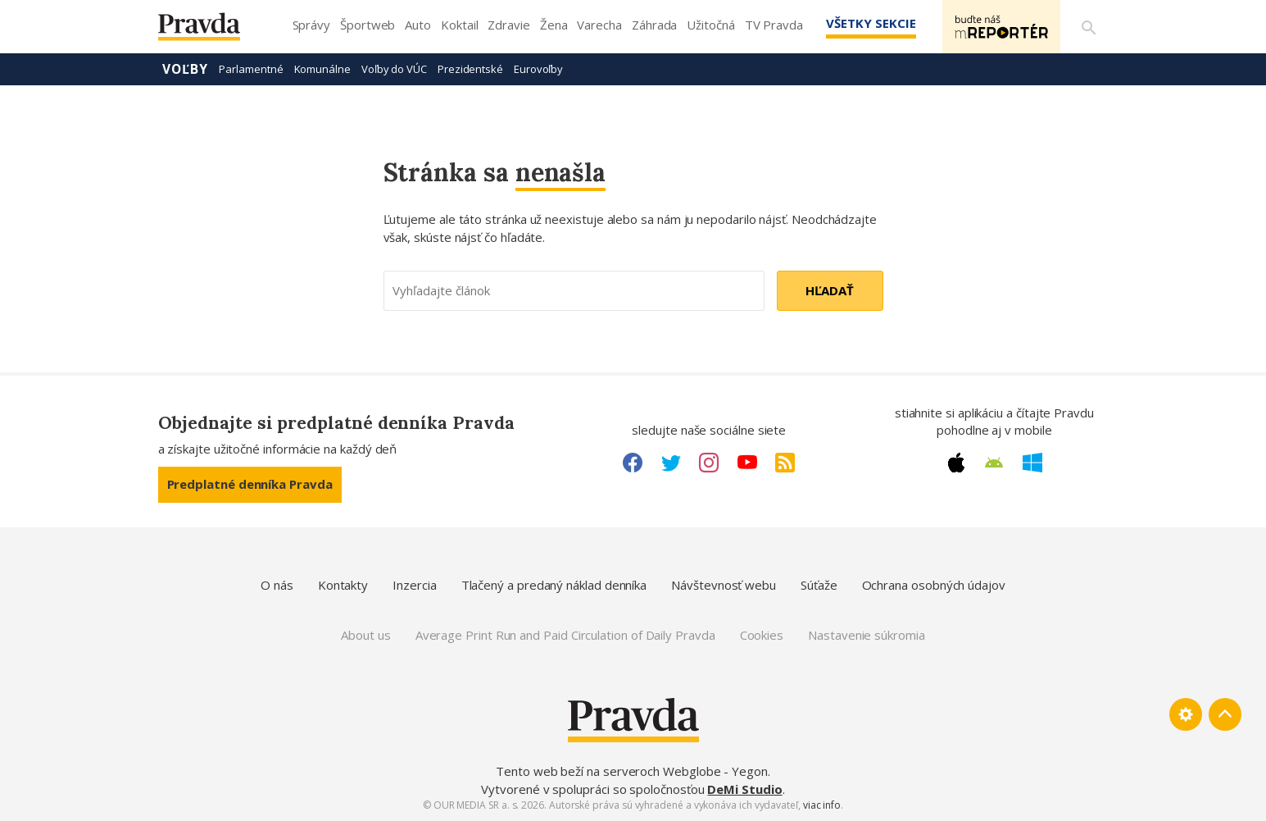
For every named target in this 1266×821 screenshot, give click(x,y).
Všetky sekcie (870, 23)
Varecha (599, 24)
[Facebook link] (632, 463)
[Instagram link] (709, 463)
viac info (822, 805)
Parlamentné (251, 69)
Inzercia (414, 585)
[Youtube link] (747, 463)
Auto (418, 24)
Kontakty (343, 585)
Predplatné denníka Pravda (250, 484)
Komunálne (322, 69)
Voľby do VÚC (394, 69)
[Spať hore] (1225, 714)
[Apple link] (956, 463)
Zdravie (508, 24)
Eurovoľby (538, 69)
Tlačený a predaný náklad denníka (554, 585)
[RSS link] (785, 463)
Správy (312, 24)
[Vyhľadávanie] (1089, 27)
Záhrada (654, 24)
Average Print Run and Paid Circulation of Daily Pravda (565, 635)
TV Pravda (774, 24)
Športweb (367, 24)
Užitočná (710, 24)
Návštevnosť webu (723, 585)
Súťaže (819, 585)
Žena (554, 24)
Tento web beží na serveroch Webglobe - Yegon (632, 771)
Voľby (185, 69)
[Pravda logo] (211, 30)
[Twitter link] (671, 463)
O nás (277, 585)
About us (365, 635)
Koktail (459, 24)
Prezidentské (470, 69)
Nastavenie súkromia (866, 635)
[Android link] (994, 462)
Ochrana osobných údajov (933, 585)
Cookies (761, 635)
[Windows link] (1032, 463)
